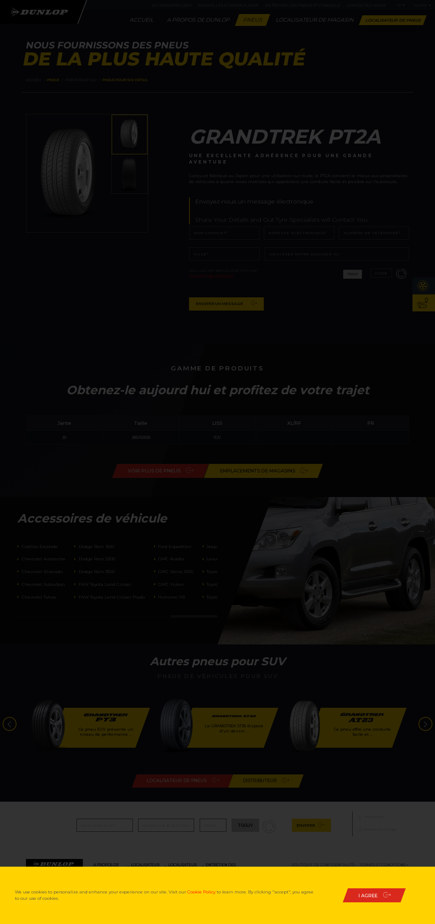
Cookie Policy (201, 892)
